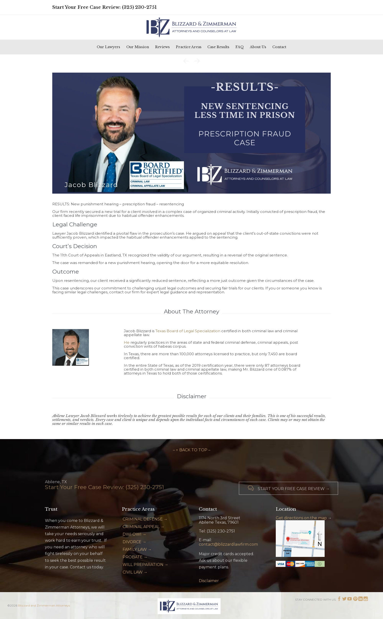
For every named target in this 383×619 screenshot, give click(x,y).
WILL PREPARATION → (145, 564)
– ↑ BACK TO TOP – (191, 450)
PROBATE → (135, 557)
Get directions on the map (301, 518)
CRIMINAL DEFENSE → (145, 519)
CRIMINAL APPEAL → (143, 526)
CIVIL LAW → (135, 572)
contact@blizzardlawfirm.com (228, 544)
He (126, 342)
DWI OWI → (134, 534)
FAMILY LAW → (137, 549)
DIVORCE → (134, 542)
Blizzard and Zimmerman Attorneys (44, 605)
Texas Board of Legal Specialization (187, 331)
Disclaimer (209, 580)
